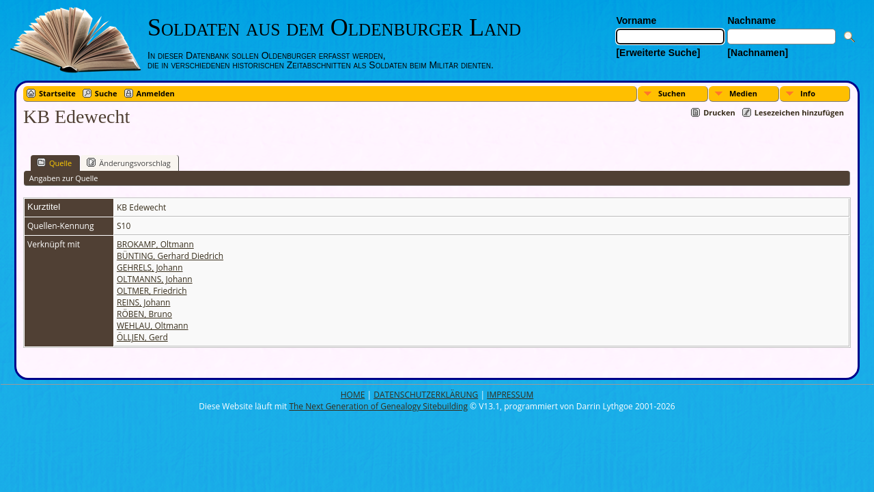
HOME (353, 394)
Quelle (54, 162)
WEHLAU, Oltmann (152, 325)
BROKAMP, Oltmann (155, 244)
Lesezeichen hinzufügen (799, 112)
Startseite (57, 93)
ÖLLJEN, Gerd (142, 337)
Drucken (719, 112)
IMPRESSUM (510, 394)
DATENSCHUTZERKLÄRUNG (425, 394)
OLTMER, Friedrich (152, 291)
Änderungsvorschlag (129, 162)
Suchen (672, 93)
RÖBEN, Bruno (144, 314)
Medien (743, 93)
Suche (106, 93)
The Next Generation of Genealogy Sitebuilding (378, 406)
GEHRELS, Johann (150, 267)
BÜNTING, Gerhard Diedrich (170, 256)
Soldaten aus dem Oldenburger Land (334, 27)
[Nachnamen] (757, 52)
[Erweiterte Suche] (658, 52)
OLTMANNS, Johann (155, 279)
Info (807, 93)
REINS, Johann (143, 302)
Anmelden (156, 93)
